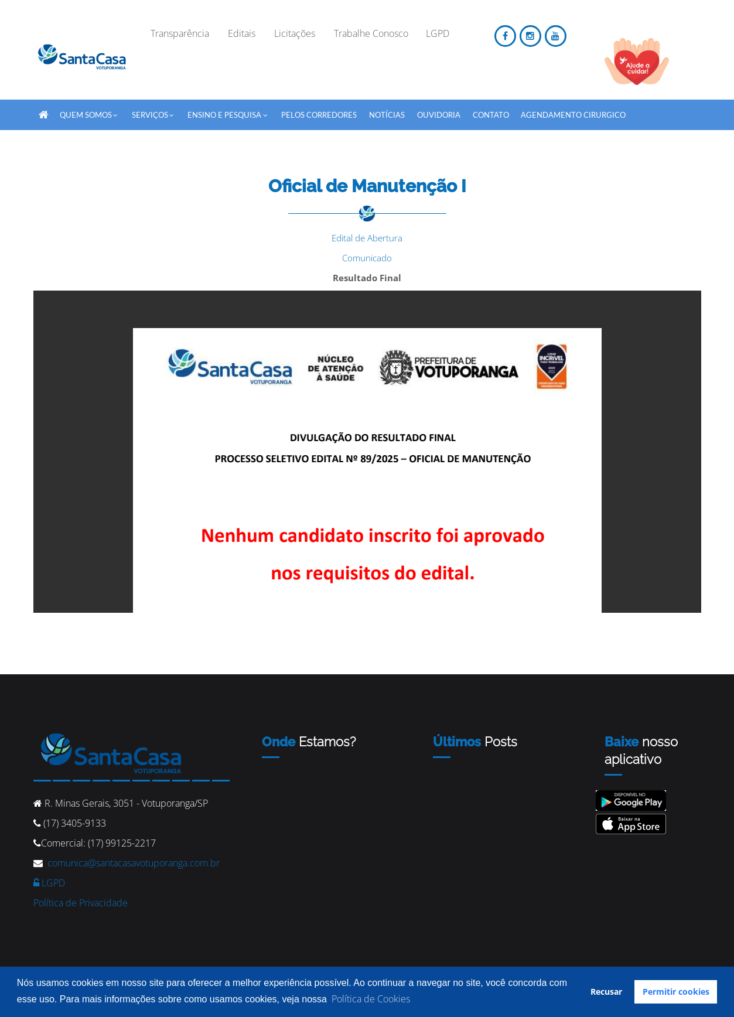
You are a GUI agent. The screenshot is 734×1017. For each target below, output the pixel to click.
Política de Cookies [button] (371, 998)
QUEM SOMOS (89, 113)
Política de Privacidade (80, 902)
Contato (491, 115)
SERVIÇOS (153, 113)
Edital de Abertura (367, 238)
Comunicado (367, 258)
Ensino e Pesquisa (227, 113)
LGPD (49, 882)
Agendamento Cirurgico (573, 115)
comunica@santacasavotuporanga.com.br (133, 862)
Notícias (387, 115)
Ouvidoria (438, 115)
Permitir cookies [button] (676, 991)
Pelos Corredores (319, 115)
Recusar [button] (606, 991)
